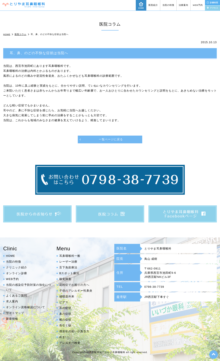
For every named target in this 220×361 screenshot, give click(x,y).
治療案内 (183, 5)
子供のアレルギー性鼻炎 (75, 290)
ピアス (63, 302)
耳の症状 (65, 308)
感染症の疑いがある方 (74, 331)
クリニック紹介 (16, 267)
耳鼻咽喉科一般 (69, 255)
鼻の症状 (65, 313)
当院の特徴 (168, 5)
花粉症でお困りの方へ (74, 284)
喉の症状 (65, 319)
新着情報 (12, 318)
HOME (10, 255)
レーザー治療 (68, 261)
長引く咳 (65, 325)
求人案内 (12, 301)
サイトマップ (15, 313)
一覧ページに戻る (111, 139)
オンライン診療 (16, 273)
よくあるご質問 (16, 295)
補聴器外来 (66, 296)
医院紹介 (153, 5)
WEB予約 (198, 5)
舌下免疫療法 (68, 267)
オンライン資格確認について (25, 307)
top (213, 354)
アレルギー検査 (69, 342)
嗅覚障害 (65, 279)
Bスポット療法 (69, 273)
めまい (63, 337)
